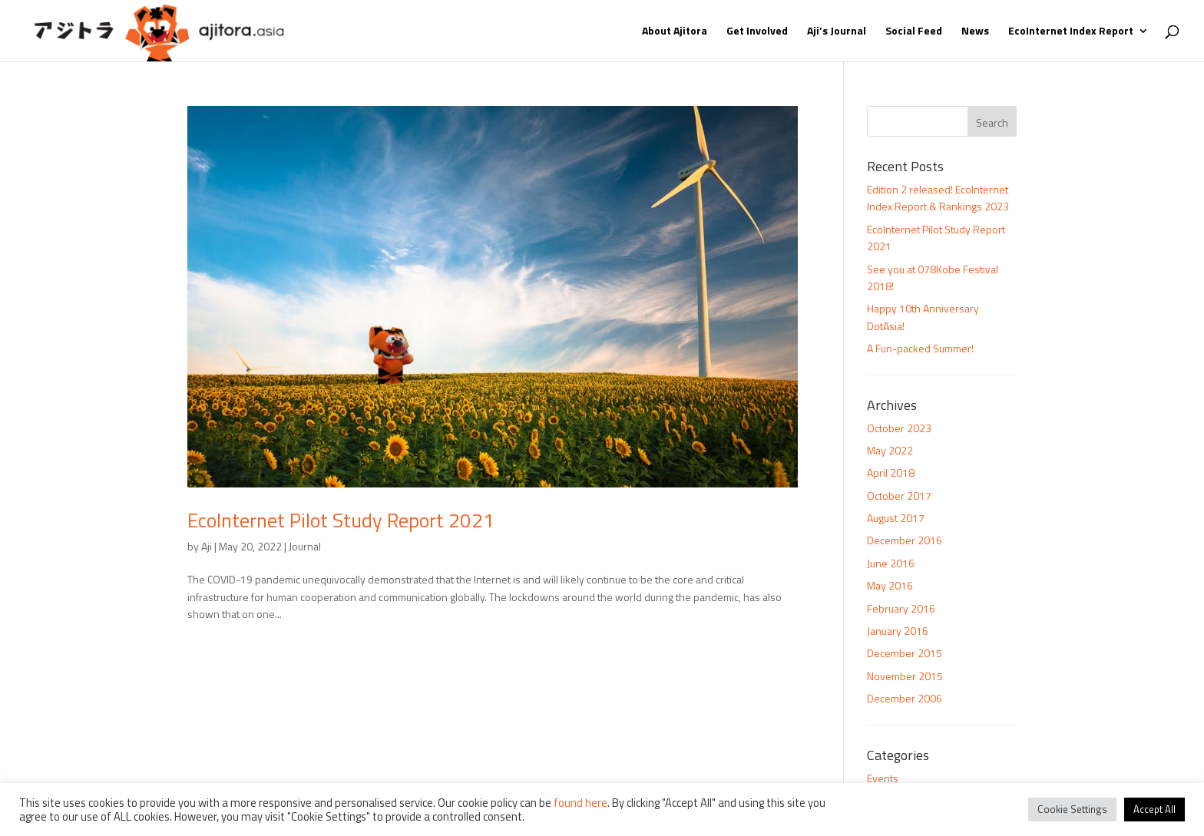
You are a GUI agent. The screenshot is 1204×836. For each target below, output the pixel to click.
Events (882, 778)
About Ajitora (674, 31)
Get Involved (757, 31)
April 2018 (891, 472)
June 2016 (891, 563)
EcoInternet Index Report (1070, 31)
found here (580, 802)
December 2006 (904, 698)
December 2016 (904, 540)
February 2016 (901, 608)
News (975, 31)
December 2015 (904, 653)
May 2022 (890, 450)
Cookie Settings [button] (1072, 809)
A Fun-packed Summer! (920, 348)
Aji (206, 546)
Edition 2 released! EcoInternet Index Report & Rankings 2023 (938, 197)
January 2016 (897, 631)
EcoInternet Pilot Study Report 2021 (341, 520)
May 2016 (890, 585)
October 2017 (899, 495)
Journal (305, 546)
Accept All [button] (1154, 809)
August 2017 (896, 518)
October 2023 (899, 428)
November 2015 (905, 676)
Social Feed (913, 31)
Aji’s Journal (836, 31)
